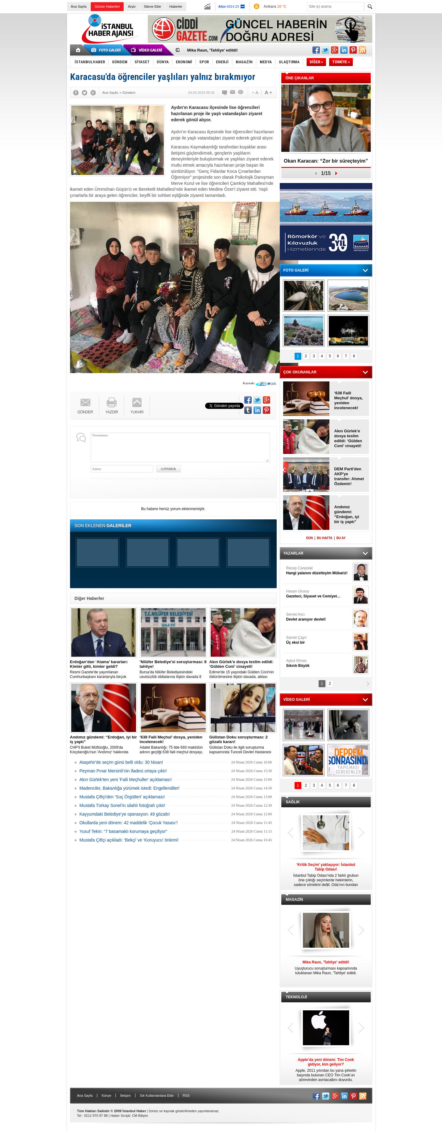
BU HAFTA (324, 538)
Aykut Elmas (318, 663)
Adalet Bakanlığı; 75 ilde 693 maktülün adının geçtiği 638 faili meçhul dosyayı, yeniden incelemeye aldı (173, 745)
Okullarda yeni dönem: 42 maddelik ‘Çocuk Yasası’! (129, 822)
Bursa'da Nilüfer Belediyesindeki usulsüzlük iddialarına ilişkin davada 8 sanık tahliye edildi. (173, 669)
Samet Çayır (318, 640)
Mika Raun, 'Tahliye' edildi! (212, 50)
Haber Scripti (120, 1115)
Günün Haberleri (107, 6)
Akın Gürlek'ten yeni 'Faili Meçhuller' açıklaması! (126, 779)
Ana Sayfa (79, 6)
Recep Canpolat (318, 571)
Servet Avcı (318, 617)
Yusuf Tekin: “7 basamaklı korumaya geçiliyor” (123, 831)
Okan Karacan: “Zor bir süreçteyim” (326, 161)
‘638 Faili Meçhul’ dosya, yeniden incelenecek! (348, 400)
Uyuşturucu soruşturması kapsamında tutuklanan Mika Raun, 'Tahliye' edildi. (326, 967)
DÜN (309, 538)
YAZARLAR (293, 553)
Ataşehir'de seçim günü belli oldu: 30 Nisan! (121, 762)
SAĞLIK (293, 802)
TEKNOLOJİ (296, 997)
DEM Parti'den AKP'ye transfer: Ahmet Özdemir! (349, 476)
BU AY (341, 538)
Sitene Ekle (152, 6)
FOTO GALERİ (296, 270)
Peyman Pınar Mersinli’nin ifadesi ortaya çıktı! (123, 770)
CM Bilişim (140, 1115)
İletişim (125, 1095)
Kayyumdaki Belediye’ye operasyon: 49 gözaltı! (125, 814)
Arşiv (131, 6)
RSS (186, 1095)
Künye (106, 1095)
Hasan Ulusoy (318, 594)
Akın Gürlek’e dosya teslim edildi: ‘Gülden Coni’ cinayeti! (348, 438)
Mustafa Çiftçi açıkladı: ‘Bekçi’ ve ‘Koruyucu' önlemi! (129, 840)
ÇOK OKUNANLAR (299, 372)
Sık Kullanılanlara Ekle (157, 1095)
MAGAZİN (294, 899)
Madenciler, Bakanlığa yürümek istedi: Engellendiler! (130, 788)
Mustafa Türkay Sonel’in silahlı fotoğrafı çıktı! (122, 805)
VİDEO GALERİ (296, 699)
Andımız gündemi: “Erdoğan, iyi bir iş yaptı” (346, 514)
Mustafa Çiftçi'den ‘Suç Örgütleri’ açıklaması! (122, 796)
